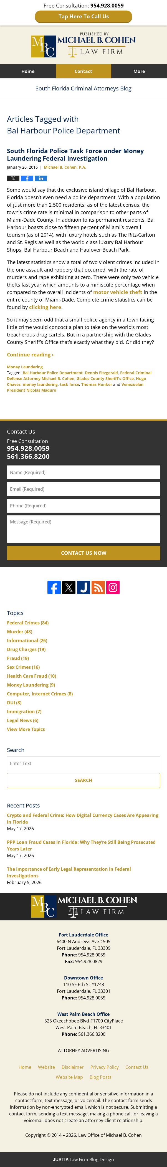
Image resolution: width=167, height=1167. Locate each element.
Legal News (22, 720)
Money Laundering (25, 366)
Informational (27, 640)
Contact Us (21, 431)
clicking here (45, 307)
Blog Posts (101, 1077)
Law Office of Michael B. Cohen (110, 1135)
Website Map (69, 1077)
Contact (83, 71)
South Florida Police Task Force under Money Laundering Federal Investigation (75, 154)
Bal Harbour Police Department (53, 372)
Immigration (24, 711)
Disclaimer (73, 1067)
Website (46, 1067)
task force (69, 384)
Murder (19, 632)
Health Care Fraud (31, 676)
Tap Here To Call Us (84, 16)
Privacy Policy (104, 1067)
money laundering (40, 384)
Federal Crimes (28, 623)
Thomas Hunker (96, 384)
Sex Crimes (23, 667)
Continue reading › (30, 354)
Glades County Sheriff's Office (105, 378)
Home (27, 71)
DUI (14, 703)
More (139, 71)
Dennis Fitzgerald (101, 372)
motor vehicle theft (117, 292)
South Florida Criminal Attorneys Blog (83, 44)
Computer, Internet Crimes (40, 694)
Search (83, 780)
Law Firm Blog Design (83, 1159)
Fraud (18, 658)
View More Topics (26, 729)
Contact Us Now (83, 553)
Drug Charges (26, 649)
